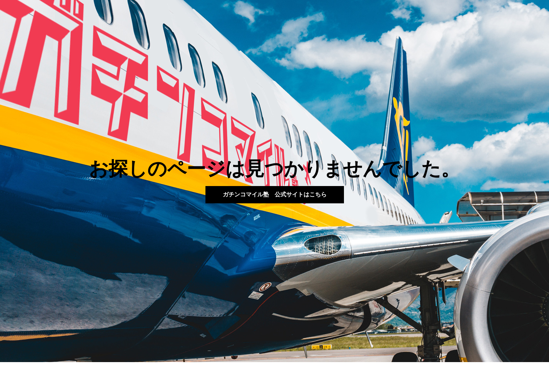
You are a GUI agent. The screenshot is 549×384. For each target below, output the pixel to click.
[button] (274, 194)
